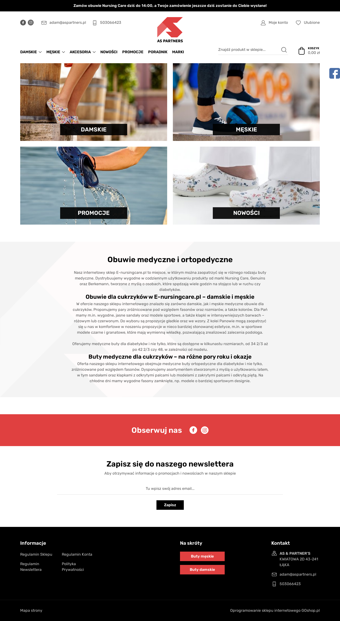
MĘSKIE (53, 52)
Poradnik (157, 52)
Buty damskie (202, 569)
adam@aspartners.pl (67, 22)
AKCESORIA (80, 52)
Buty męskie (202, 556)
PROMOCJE (132, 52)
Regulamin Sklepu (36, 554)
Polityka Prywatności (73, 567)
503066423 (110, 22)
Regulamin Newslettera (31, 567)
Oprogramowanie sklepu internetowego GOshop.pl (275, 610)
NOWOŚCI (108, 52)
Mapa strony (31, 610)
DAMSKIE (28, 52)
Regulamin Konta (77, 554)
